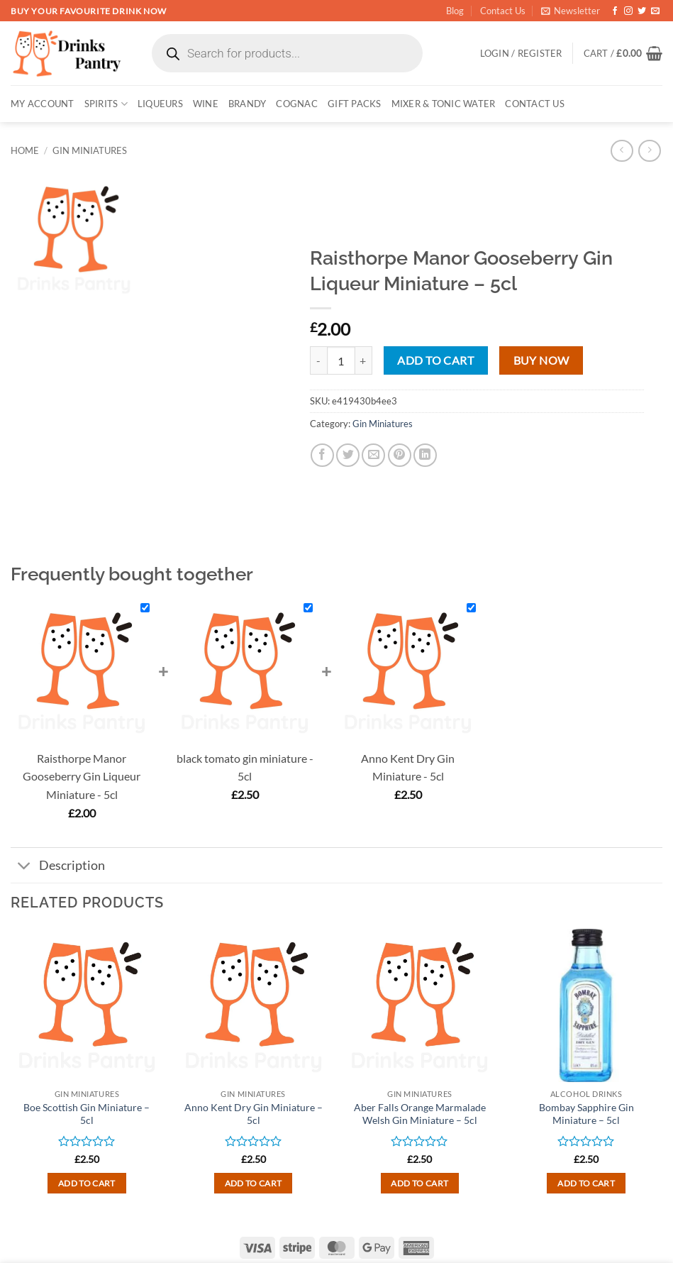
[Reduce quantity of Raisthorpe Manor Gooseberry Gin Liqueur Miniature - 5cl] (318, 360)
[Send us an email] (655, 11)
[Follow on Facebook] (615, 11)
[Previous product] (649, 151)
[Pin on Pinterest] (399, 455)
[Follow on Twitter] (642, 11)
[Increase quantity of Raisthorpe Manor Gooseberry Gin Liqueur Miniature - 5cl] (363, 360)
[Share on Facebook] (322, 455)
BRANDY (247, 103)
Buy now (541, 360)
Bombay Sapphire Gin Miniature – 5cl (586, 1114)
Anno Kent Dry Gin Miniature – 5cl (253, 1114)
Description (58, 866)
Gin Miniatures (89, 150)
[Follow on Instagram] (628, 11)
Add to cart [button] (87, 1183)
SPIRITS (106, 104)
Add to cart (435, 360)
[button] (570, 10)
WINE (205, 103)
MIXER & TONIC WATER (443, 103)
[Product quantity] (341, 360)
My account (42, 103)
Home (25, 150)
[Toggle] (24, 866)
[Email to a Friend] (373, 455)
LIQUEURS (160, 103)
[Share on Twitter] (348, 455)
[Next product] (622, 151)
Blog (455, 10)
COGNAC (297, 103)
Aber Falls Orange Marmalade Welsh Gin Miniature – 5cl (420, 1114)
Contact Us (502, 10)
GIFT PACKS (355, 103)
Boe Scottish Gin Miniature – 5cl (86, 1114)
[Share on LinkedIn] (425, 455)
